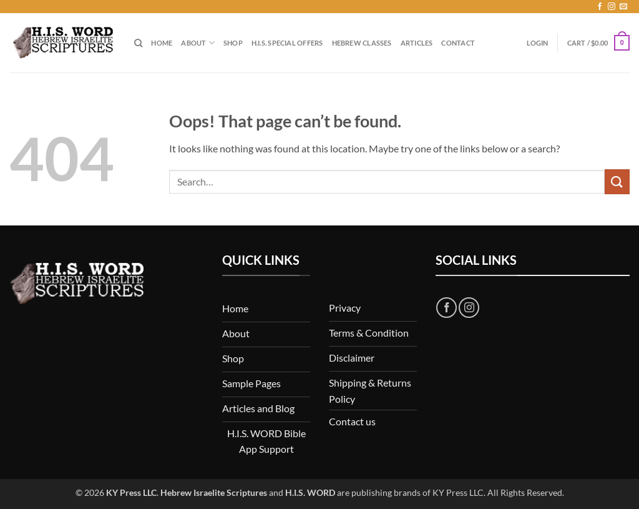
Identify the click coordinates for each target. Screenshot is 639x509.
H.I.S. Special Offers (287, 43)
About (198, 43)
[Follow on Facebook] (599, 6)
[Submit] (617, 181)
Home (161, 43)
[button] (538, 43)
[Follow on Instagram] (611, 6)
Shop (233, 43)
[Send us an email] (623, 6)
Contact (458, 43)
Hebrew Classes (362, 43)
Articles (417, 43)
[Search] (138, 43)
